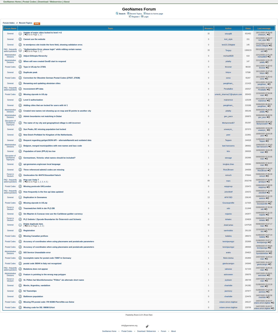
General (10, 34)
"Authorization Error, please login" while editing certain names (52, 49)
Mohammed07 (228, 123)
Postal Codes (29, 2)
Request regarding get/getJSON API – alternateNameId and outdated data (57, 140)
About (66, 2)
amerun (262, 198)
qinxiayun (262, 182)
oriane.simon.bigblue (228, 302)
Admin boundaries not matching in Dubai (42, 116)
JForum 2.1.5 (138, 315)
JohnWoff (228, 192)
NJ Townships (30, 291)
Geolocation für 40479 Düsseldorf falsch (42, 175)
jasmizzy (228, 291)
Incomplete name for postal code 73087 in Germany (47, 258)
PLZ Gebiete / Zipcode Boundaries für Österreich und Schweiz (52, 219)
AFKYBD (228, 197)
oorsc (228, 78)
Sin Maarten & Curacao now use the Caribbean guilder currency (52, 214)
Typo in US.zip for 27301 (34, 67)
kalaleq (228, 236)
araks (228, 252)
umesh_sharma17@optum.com (228, 94)
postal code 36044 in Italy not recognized (42, 263)
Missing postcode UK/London (37, 186)
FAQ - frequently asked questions (10, 50)
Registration (29, 230)
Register (134, 17)
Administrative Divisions (10, 56)
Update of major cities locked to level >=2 (42, 33)
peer (228, 135)
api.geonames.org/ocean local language (41, 164)
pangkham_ (228, 83)
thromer (228, 67)
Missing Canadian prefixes (35, 236)
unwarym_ (262, 35)
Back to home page (154, 14)
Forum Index (9, 23)
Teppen (228, 140)
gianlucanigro (228, 263)
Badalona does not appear (35, 269)
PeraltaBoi (228, 89)
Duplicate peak (30, 72)
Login (145, 17)
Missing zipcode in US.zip (35, 94)
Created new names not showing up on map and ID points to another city (57, 111)
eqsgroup (228, 186)
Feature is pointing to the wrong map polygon (44, 274)
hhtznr (228, 72)
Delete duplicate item (33, 224)
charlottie (228, 285)
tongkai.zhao (228, 164)
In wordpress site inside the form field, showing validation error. (53, 45)
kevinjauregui (228, 241)
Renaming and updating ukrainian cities (41, 83)
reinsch (228, 175)
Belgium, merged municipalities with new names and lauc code (52, 146)
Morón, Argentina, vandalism (36, 285)
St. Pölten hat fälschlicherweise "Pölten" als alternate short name (53, 280)
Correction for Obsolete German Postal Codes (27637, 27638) (51, 78)
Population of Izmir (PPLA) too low (39, 151)
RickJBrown (228, 170)
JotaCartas (228, 225)
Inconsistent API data (33, 89)
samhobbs (228, 230)
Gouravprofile (228, 203)
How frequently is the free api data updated (43, 192)
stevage (228, 158)
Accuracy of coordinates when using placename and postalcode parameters (58, 241)
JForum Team (148, 315)
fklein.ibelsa (228, 258)
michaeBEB (228, 56)
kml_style (228, 39)
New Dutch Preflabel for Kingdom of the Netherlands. (48, 135)
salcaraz (228, 269)
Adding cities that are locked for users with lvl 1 (45, 105)
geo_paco (228, 116)
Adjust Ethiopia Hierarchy (35, 56)
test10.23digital (228, 45)
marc (262, 95)
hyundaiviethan (262, 253)
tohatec (228, 219)
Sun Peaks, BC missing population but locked (44, 129)
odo (228, 208)
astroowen (228, 274)
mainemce (228, 100)
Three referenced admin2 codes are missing (43, 170)
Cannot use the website (34, 39)
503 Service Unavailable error (37, 252)
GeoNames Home (12, 2)
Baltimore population (33, 296)
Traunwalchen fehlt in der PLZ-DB (39, 208)
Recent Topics (136, 14)
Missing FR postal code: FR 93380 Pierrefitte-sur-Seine (48, 302)
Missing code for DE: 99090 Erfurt (39, 307)
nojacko (228, 214)
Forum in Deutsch (10, 175)
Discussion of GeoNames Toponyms (10, 123)
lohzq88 (228, 34)
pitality (228, 61)
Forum (163, 331)
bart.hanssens (228, 146)
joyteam (228, 280)
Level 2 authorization (33, 100)
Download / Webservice (50, 2)
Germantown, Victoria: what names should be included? (49, 158)
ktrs (228, 151)
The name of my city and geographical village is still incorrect (51, 123)
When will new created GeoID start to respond (44, 61)
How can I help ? (31, 180)
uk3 (262, 51)
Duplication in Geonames (35, 197)
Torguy (228, 50)
